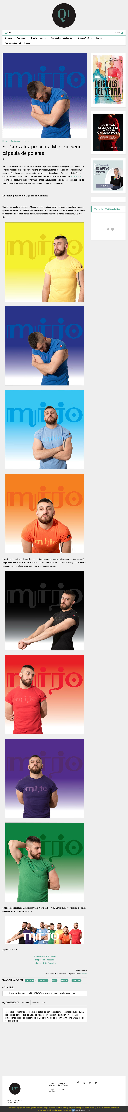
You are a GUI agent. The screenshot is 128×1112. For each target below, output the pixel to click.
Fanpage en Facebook (44, 960)
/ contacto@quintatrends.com (17, 43)
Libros (100, 38)
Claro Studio (83, 973)
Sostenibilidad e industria (62, 38)
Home (8, 38)
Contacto (62, 1089)
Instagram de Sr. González (44, 963)
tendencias (15, 141)
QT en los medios (51, 1090)
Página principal (52, 1084)
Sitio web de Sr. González (45, 956)
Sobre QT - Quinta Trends (63, 1084)
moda (26, 141)
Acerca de (22, 38)
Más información (80, 1110)
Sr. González (76, 176)
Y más (88, 1110)
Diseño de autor (38, 38)
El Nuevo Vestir (85, 38)
